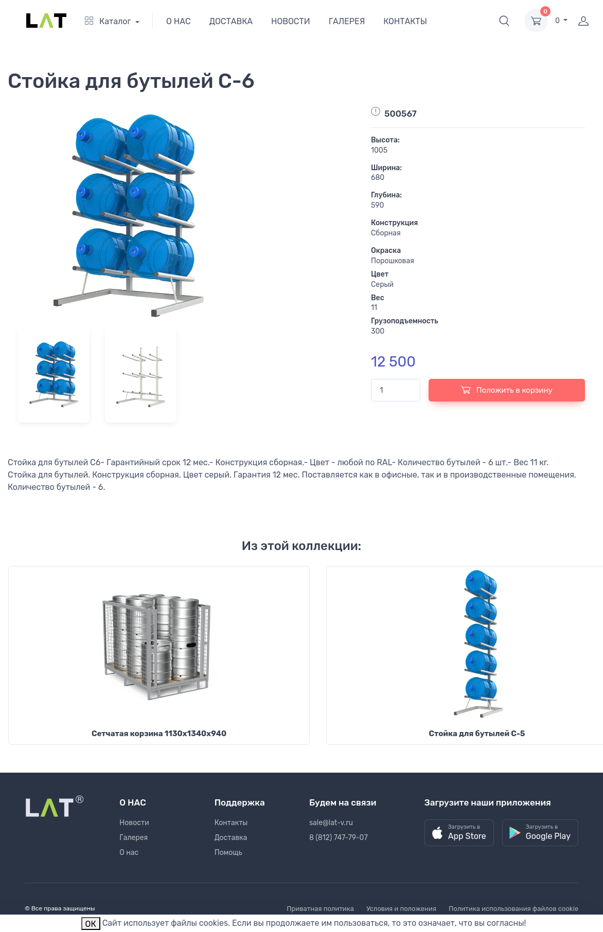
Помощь (228, 852)
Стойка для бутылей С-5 (477, 733)
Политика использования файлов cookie (513, 908)
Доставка (231, 837)
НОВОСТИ (290, 21)
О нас (128, 852)
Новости (134, 822)
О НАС (178, 21)
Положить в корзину (507, 389)
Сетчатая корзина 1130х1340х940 (159, 733)
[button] (504, 20)
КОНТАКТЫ (405, 21)
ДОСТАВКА (231, 21)
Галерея (133, 837)
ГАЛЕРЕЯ (347, 21)
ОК (90, 924)
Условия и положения (401, 908)
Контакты (231, 822)
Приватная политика (320, 908)
